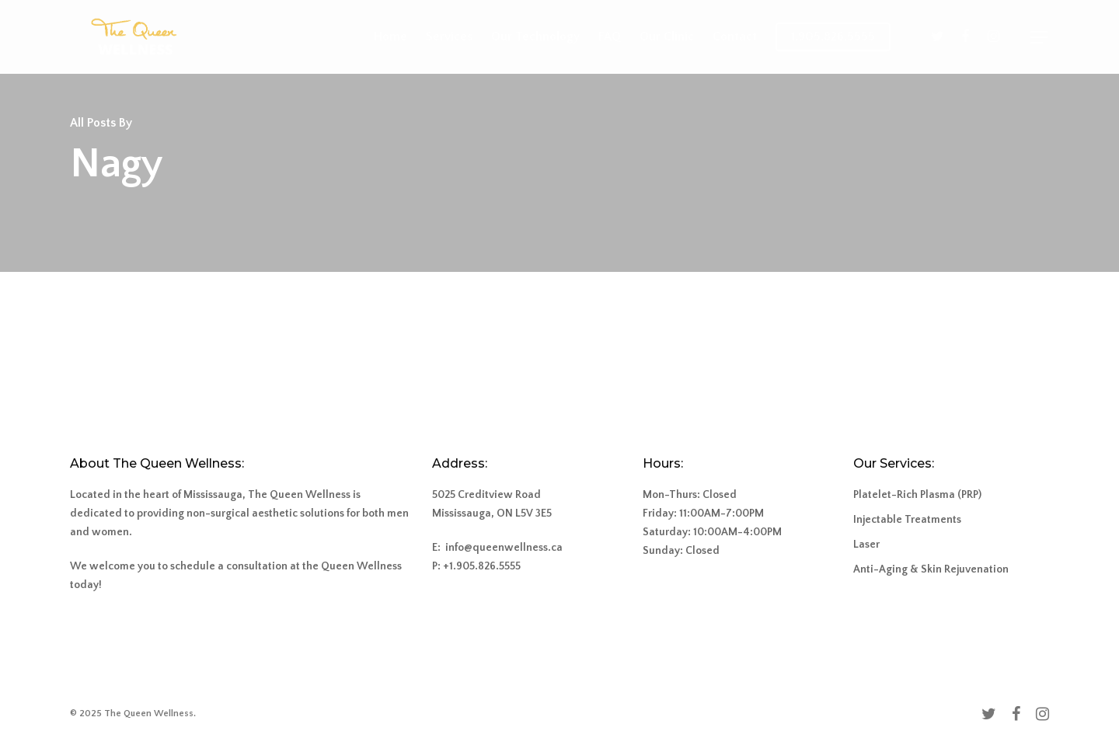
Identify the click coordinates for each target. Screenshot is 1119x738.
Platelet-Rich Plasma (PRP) (917, 495)
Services (449, 37)
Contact (735, 37)
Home (390, 37)
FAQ (609, 37)
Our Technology (535, 37)
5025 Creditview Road (486, 495)
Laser (866, 544)
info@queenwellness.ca (504, 547)
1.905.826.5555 (833, 37)
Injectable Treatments (907, 519)
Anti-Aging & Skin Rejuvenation (931, 569)
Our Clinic (667, 37)
